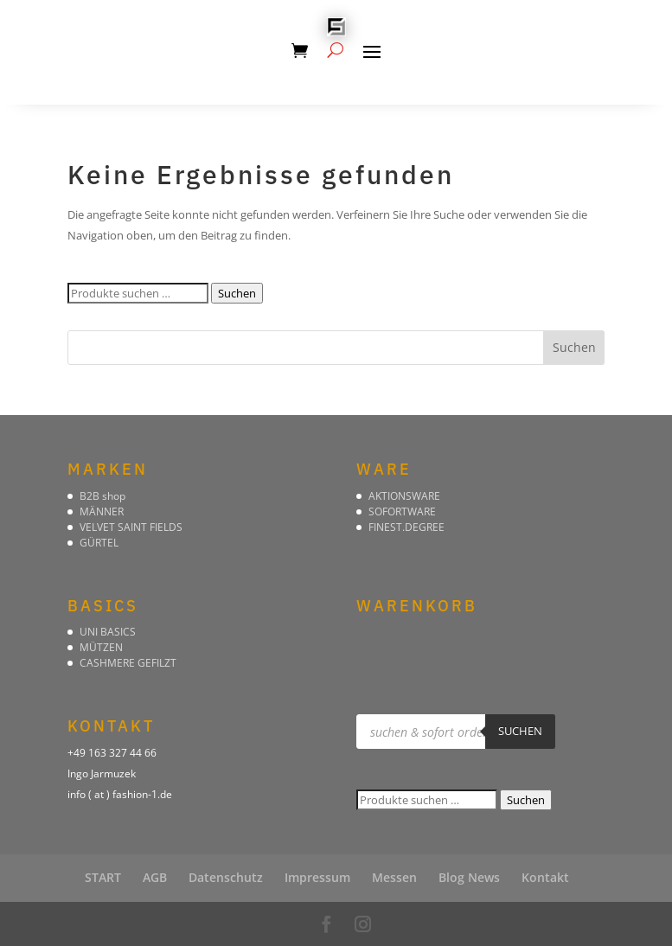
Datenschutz (226, 877)
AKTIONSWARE (404, 496)
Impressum (317, 877)
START (103, 877)
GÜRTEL (99, 542)
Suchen (237, 293)
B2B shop (102, 496)
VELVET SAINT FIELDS (131, 527)
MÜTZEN (101, 647)
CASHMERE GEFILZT (128, 662)
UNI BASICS (108, 631)
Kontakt (545, 877)
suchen (520, 730)
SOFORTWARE (402, 511)
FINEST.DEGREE (406, 527)
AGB (155, 877)
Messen (394, 877)
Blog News (469, 877)
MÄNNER (102, 511)
